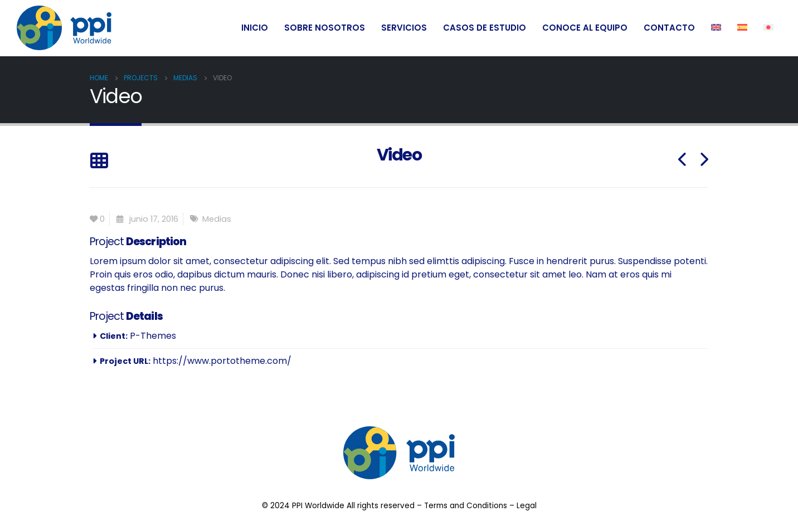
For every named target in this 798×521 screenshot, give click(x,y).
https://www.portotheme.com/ (222, 360)
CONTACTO (669, 27)
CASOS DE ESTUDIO (484, 27)
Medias (216, 219)
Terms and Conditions (465, 505)
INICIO (254, 27)
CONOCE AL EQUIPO (584, 27)
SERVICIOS (404, 27)
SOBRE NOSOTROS (324, 27)
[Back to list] (99, 161)
